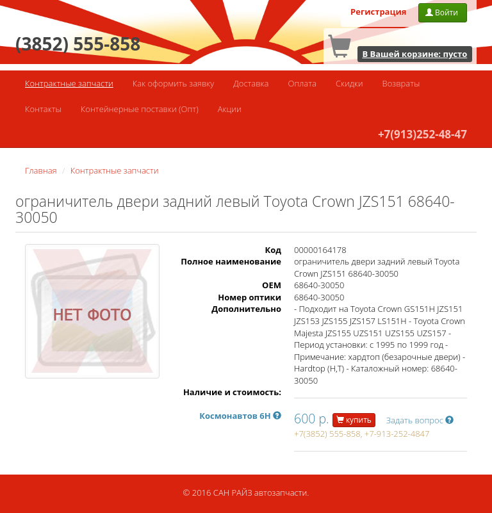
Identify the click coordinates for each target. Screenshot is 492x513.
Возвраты (401, 83)
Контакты (43, 109)
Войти (442, 12)
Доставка (250, 83)
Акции (230, 109)
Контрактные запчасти (69, 83)
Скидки (349, 83)
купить (354, 419)
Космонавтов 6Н (240, 415)
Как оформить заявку (173, 83)
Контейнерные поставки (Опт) (140, 109)
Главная (41, 170)
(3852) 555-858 (77, 43)
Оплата (302, 83)
